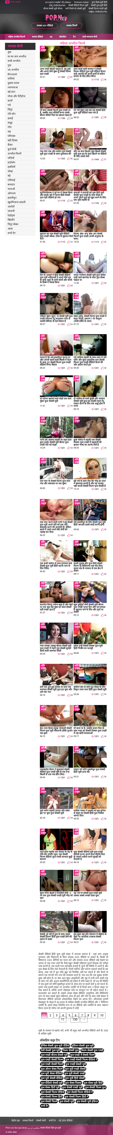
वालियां (11, 78)
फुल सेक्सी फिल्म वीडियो (52, 1092)
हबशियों (11, 166)
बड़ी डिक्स (12, 140)
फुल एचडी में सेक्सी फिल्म (82, 1054)
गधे (9, 105)
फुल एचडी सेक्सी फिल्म (52, 1059)
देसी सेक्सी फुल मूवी (50, 1050)
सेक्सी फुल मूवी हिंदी (99, 5)
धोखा (10, 171)
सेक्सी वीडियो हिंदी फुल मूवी (50, 1128)
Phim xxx (10, 1128)
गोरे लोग (11, 113)
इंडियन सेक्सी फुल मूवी (83, 1045)
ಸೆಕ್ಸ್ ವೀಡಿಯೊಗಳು (57, 5)
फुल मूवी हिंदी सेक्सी (75, 1078)
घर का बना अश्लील (17, 56)
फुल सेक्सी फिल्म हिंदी (51, 1096)
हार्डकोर (11, 162)
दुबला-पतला (13, 82)
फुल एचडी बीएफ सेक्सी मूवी (54, 1054)
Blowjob (12, 74)
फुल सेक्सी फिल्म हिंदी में (76, 1096)
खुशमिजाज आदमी (17, 202)
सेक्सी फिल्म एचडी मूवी (98, 8)
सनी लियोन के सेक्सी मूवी (75, 8)
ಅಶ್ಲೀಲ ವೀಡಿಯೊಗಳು (98, 11)
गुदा (9, 65)
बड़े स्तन (11, 91)
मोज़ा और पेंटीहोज (16, 96)
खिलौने (11, 219)
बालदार (11, 184)
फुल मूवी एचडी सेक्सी (75, 1068)
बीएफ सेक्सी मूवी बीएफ (53, 8)
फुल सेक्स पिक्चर (73, 1082)
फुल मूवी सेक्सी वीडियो (52, 1078)
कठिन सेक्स (12, 1132)
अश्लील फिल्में (14, 153)
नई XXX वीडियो (65, 1120)
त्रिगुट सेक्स (13, 224)
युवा (9, 52)
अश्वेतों (11, 206)
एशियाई (11, 180)
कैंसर (10, 144)
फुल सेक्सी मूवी (66, 1101)
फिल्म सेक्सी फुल (70, 1050)
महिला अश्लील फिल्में (16, 36)
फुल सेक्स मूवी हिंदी (99, 2)
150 (74, 1019)
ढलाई (10, 118)
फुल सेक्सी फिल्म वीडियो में (80, 1092)
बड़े (9, 175)
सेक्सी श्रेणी (41, 1120)
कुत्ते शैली (12, 149)
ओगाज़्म (12, 193)
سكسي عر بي (34, 1128)
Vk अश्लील (13, 69)
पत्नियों (11, 158)
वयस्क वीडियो (37, 36)
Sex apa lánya (20, 1128)
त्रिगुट (10, 109)
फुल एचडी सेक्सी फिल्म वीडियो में (81, 1059)
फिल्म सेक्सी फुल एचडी (92, 1050)
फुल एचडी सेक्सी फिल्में (52, 1064)
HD (51, 36)
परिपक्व (11, 135)
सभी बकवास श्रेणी (89, 36)
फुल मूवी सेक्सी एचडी (74, 1073)
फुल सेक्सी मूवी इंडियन (87, 1101)
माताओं (11, 188)
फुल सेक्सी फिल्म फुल (95, 1087)
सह (9, 131)
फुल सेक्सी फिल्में (49, 1101)
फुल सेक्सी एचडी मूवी (72, 1087)
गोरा (10, 127)
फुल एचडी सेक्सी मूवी (75, 1064)
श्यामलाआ (13, 87)
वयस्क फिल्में (28, 1120)
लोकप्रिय (62, 36)
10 (101, 1015)
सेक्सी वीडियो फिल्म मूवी (78, 5)
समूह (10, 122)
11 (62, 1019)
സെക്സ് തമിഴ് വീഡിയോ (58, 2)
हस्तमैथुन (12, 197)
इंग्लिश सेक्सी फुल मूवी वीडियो (55, 1045)
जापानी (11, 210)
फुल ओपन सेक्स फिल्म (52, 1068)
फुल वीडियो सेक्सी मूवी (52, 1082)
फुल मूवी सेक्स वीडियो (51, 1073)
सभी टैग (11, 233)
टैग (74, 36)
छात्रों (10, 100)
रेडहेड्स (11, 215)
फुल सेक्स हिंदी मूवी (50, 1087)
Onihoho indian (81, 2)
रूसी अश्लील (14, 60)
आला (10, 228)
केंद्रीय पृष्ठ (15, 1120)
